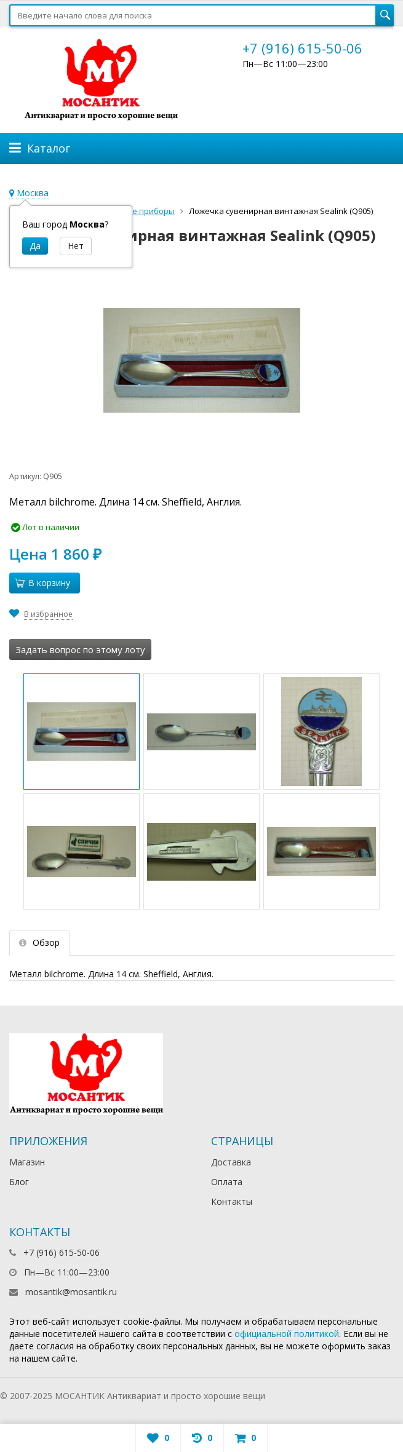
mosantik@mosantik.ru (71, 1292)
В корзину (42, 583)
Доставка (231, 1162)
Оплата (226, 1182)
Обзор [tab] (39, 942)
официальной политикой (286, 1333)
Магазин (27, 1162)
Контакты (231, 1201)
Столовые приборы (136, 210)
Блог (19, 1182)
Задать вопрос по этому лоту (80, 649)
